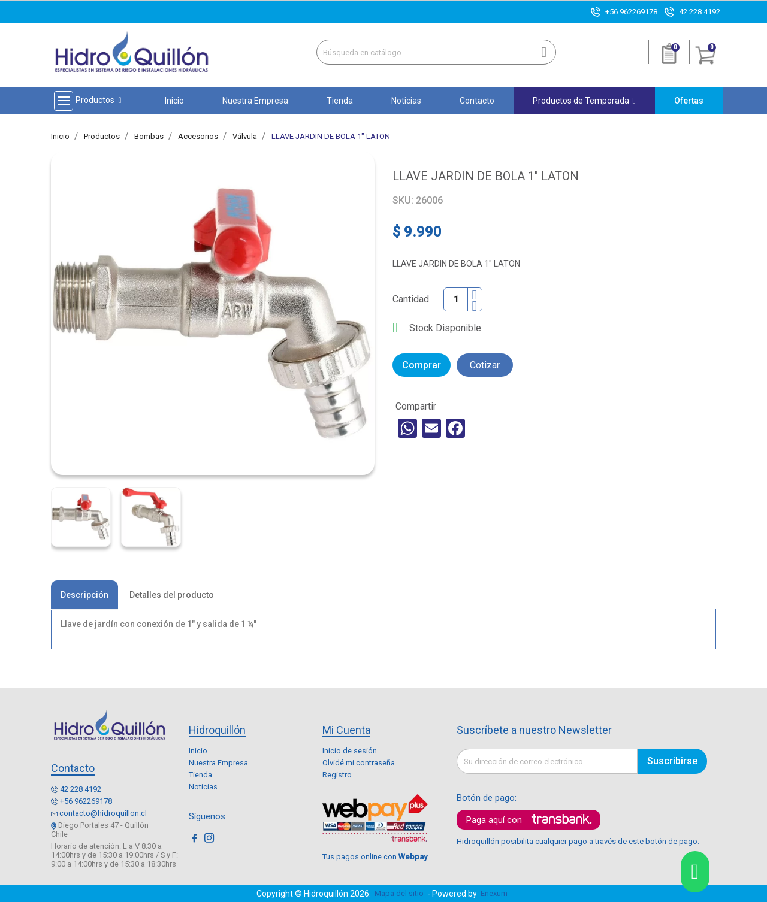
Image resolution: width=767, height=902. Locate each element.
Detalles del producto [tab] (171, 595)
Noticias (203, 786)
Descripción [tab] (84, 595)
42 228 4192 (699, 11)
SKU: (402, 200)
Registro (337, 774)
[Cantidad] (456, 299)
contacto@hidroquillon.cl (103, 813)
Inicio (198, 750)
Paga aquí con (494, 820)
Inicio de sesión (349, 750)
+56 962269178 (631, 11)
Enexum (496, 893)
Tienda (200, 774)
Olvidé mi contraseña (358, 762)
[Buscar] (436, 52)
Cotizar (485, 365)
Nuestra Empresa (218, 762)
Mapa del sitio (399, 893)
